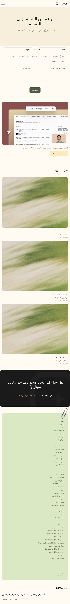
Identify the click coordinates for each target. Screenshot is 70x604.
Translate (35, 90)
